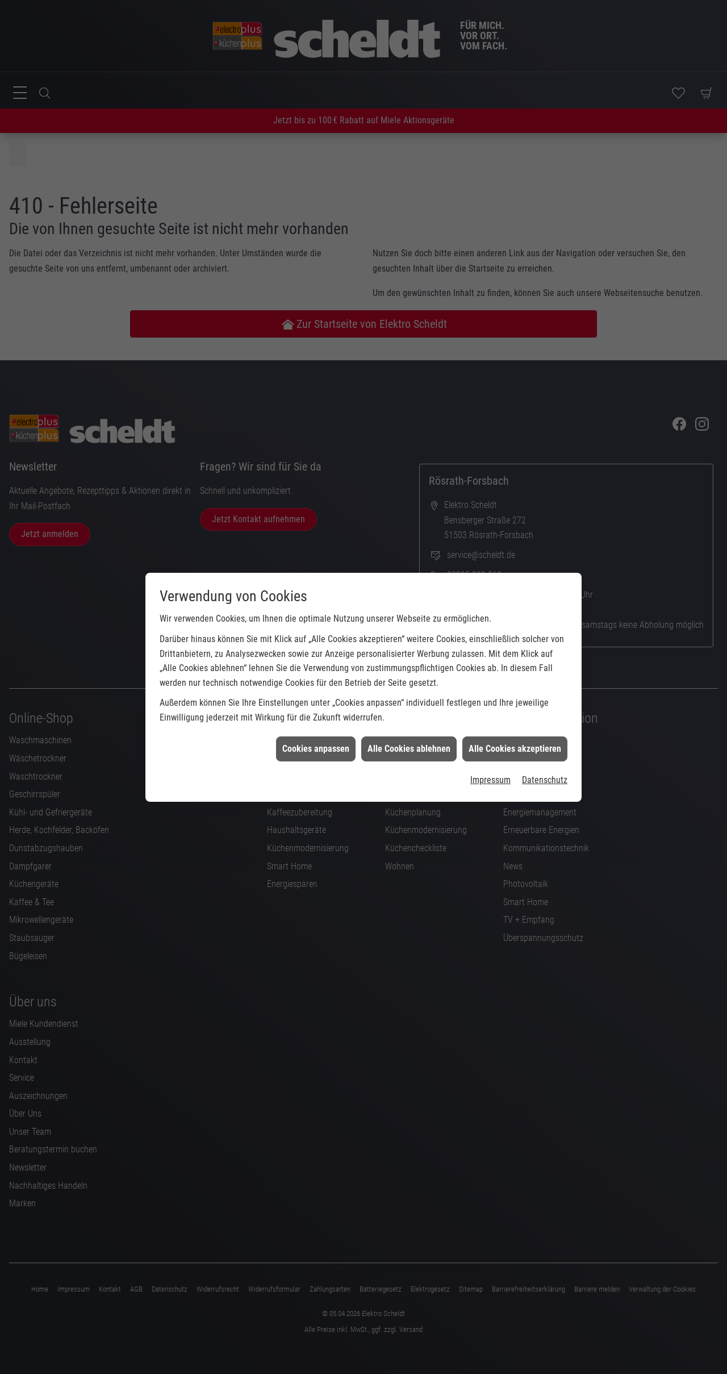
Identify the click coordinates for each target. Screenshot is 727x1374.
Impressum (490, 703)
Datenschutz (544, 703)
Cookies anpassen (315, 671)
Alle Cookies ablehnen (408, 671)
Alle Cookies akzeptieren (515, 671)
